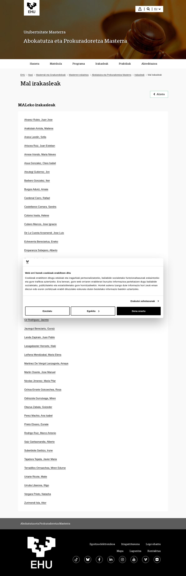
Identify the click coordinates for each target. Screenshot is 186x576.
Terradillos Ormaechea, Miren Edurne (45, 468)
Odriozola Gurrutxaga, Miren (40, 398)
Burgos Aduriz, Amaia (36, 189)
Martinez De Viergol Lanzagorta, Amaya (46, 363)
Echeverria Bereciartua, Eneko (41, 241)
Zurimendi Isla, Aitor (35, 502)
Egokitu (93, 311)
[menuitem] (157, 9)
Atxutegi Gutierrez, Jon (37, 172)
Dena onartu (139, 311)
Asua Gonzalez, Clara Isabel (40, 163)
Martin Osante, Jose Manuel (40, 372)
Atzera (159, 94)
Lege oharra (153, 544)
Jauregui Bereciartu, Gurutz (39, 328)
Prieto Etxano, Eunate (36, 424)
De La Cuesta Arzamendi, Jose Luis (44, 233)
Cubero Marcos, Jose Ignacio (40, 224)
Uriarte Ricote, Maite (35, 476)
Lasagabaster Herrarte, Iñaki (40, 346)
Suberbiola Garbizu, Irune (38, 450)
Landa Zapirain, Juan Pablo (39, 337)
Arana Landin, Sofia (35, 137)
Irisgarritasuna (130, 544)
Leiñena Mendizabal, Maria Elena (42, 354)
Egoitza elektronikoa (102, 544)
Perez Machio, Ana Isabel (38, 415)
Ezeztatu (47, 311)
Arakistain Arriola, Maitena (38, 128)
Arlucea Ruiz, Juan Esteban (39, 145)
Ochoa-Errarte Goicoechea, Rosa (42, 389)
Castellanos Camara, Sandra (40, 206)
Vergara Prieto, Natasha (37, 494)
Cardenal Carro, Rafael (37, 198)
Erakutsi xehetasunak (143, 301)
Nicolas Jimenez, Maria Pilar (40, 381)
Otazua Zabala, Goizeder (38, 407)
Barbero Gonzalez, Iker (37, 180)
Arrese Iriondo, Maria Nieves (40, 154)
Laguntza (135, 551)
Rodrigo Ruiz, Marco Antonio (40, 433)
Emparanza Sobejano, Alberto (40, 250)
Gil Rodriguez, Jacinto (36, 320)
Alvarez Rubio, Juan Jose (38, 119)
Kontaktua (154, 551)
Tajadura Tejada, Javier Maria (40, 459)
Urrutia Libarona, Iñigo (36, 485)
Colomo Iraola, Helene (36, 215)
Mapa (120, 551)
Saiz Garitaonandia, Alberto (39, 441)
